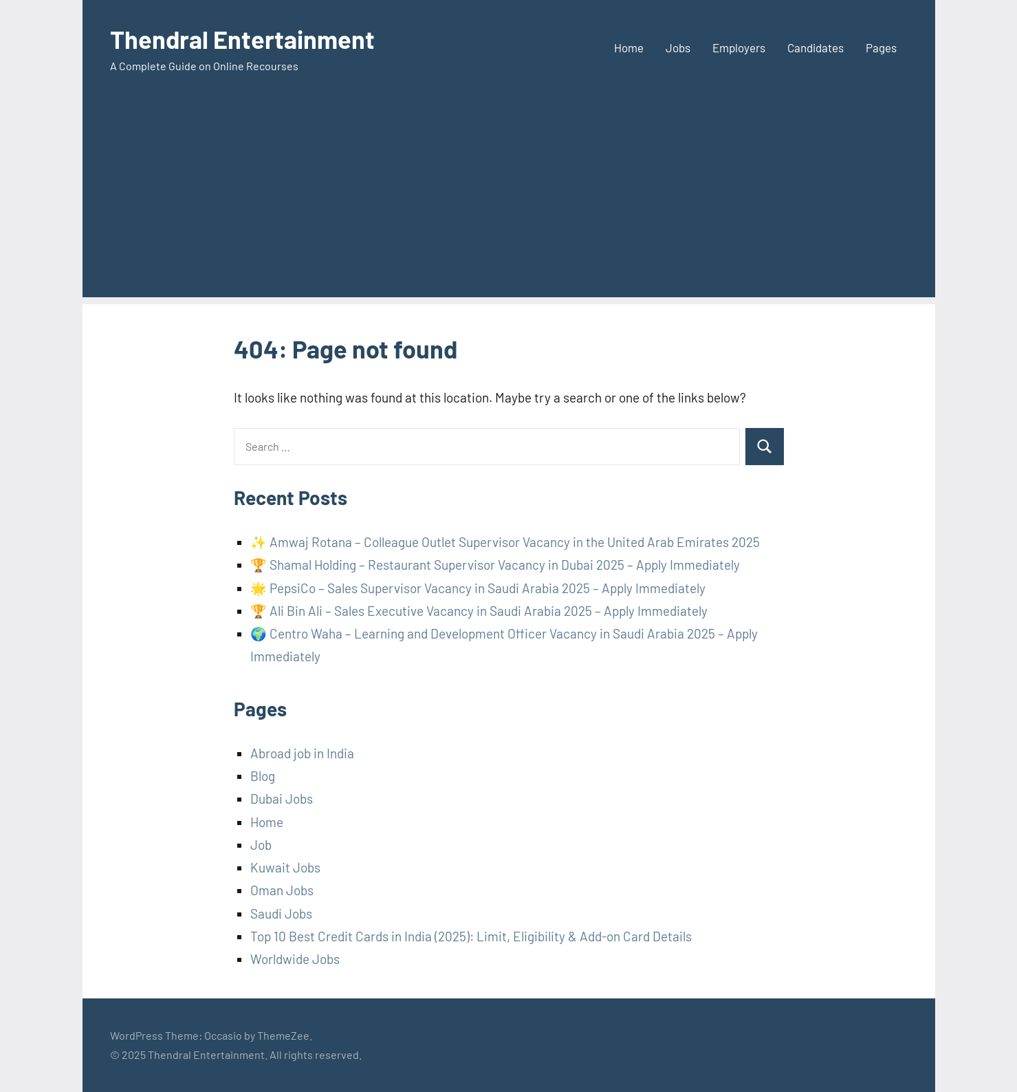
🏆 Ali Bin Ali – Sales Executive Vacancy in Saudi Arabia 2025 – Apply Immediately (479, 611)
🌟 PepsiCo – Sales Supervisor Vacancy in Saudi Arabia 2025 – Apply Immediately (478, 588)
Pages (881, 47)
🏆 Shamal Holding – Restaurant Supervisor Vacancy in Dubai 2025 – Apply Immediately (495, 564)
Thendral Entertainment (242, 39)
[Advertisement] (509, 201)
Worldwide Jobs (295, 959)
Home (629, 47)
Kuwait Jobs (285, 867)
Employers (738, 47)
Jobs (678, 47)
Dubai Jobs (281, 798)
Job (261, 845)
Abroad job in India (302, 753)
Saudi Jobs (281, 913)
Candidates (815, 47)
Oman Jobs (282, 890)
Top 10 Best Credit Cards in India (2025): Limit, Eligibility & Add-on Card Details (471, 936)
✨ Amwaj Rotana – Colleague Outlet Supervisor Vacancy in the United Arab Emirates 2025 (505, 542)
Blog (262, 776)
